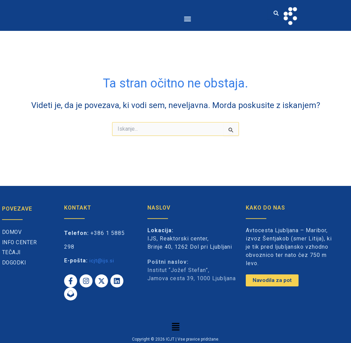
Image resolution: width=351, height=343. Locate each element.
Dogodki (14, 263)
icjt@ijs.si (102, 260)
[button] (187, 18)
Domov (12, 232)
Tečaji (11, 252)
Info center (20, 242)
